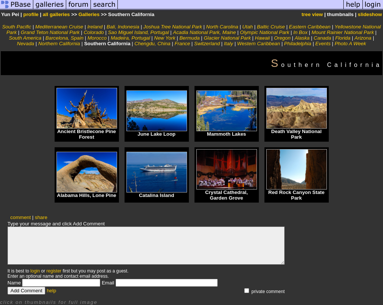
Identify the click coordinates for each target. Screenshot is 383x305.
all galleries (56, 14)
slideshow (370, 14)
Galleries (89, 14)
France (182, 43)
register (53, 271)
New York (165, 38)
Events (323, 43)
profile (31, 14)
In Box (300, 32)
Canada (322, 38)
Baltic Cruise (271, 27)
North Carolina (222, 27)
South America (25, 38)
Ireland (94, 27)
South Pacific (16, 27)
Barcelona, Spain (65, 38)
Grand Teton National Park (50, 32)
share (41, 217)
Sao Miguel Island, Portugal (138, 32)
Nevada (25, 43)
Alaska (302, 38)
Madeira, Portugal (130, 38)
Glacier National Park (227, 38)
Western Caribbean (258, 43)
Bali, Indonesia (123, 27)
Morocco (97, 38)
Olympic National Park (264, 32)
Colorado (94, 32)
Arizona (363, 38)
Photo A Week (350, 43)
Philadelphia (298, 43)
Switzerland (207, 43)
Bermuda (190, 38)
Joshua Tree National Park (172, 27)
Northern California (59, 43)
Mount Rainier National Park (343, 32)
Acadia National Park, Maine (204, 32)
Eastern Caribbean (310, 27)
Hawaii (262, 38)
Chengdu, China (152, 43)
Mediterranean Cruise (59, 27)
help (51, 290)
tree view (312, 14)
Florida (342, 38)
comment (20, 217)
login (35, 271)
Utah (247, 27)
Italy (228, 43)
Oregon (282, 38)
